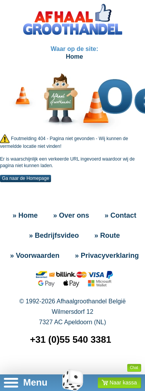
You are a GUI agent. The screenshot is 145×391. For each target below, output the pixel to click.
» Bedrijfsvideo (54, 235)
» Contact (120, 215)
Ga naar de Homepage (25, 178)
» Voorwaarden (35, 255)
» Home (25, 215)
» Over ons (71, 215)
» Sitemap (74, 364)
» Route (107, 235)
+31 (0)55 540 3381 (70, 339)
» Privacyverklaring (107, 255)
